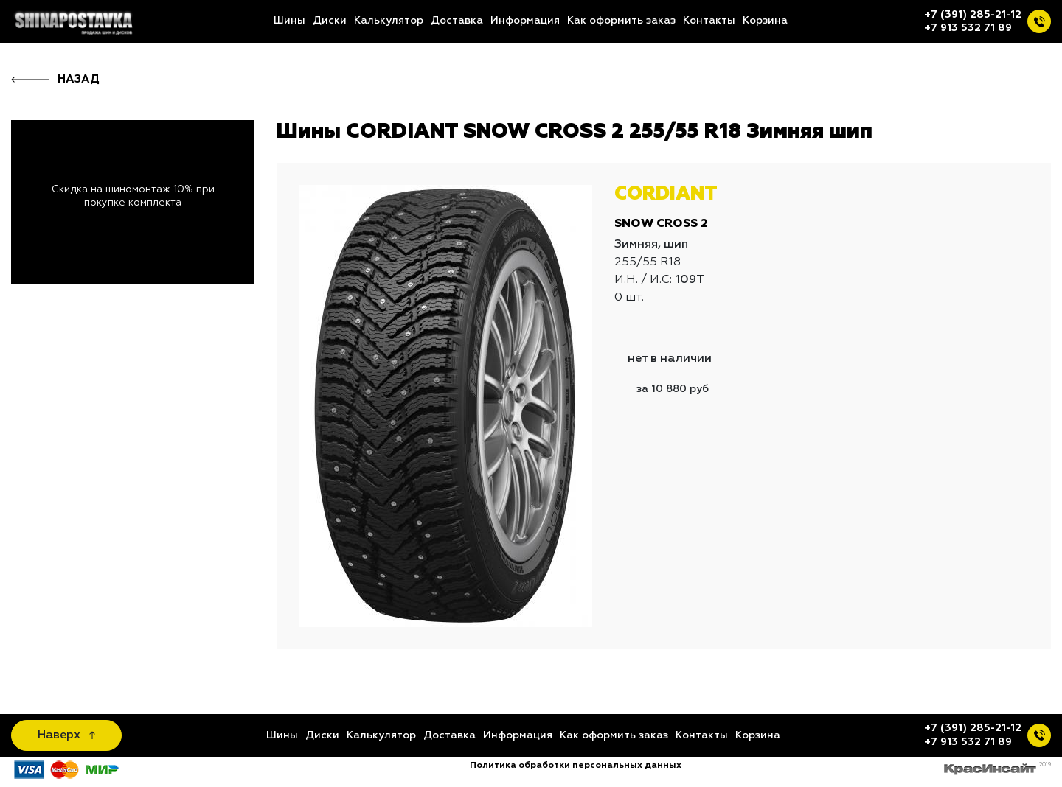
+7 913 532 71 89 (968, 28)
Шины (289, 20)
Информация (525, 20)
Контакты (709, 20)
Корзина (765, 20)
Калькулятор (388, 20)
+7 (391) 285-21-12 (972, 15)
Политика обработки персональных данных (575, 765)
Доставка (457, 20)
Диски (330, 20)
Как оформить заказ (621, 20)
